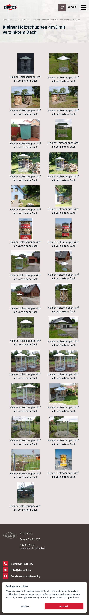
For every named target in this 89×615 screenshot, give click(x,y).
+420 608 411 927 (22, 563)
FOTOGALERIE (23, 20)
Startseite (7, 20)
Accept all (63, 606)
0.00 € (72, 7)
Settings (25, 606)
